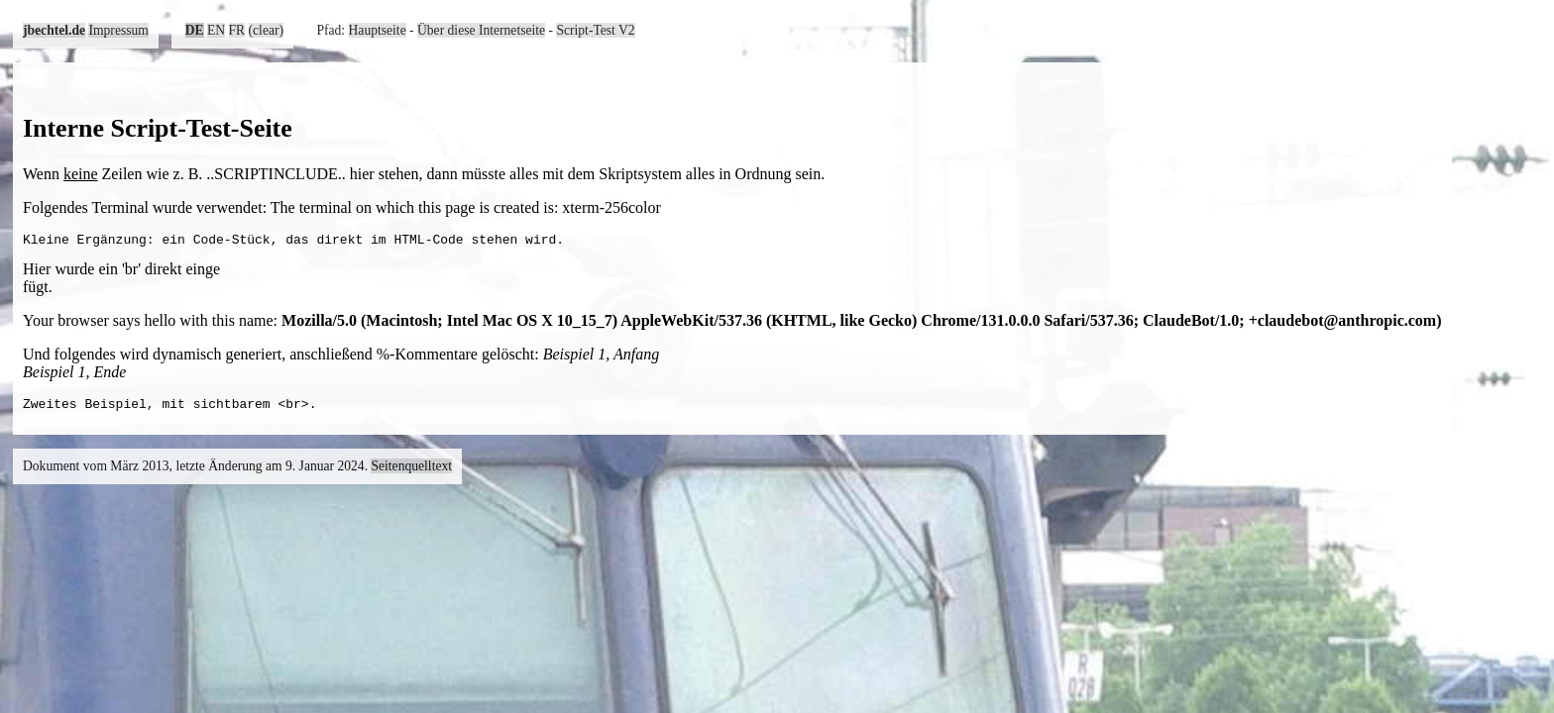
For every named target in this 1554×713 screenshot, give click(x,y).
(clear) (266, 30)
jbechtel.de (54, 30)
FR (237, 30)
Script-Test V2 (595, 30)
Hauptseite (377, 30)
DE (194, 30)
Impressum (118, 30)
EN (216, 30)
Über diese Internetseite (481, 30)
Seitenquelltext (411, 471)
